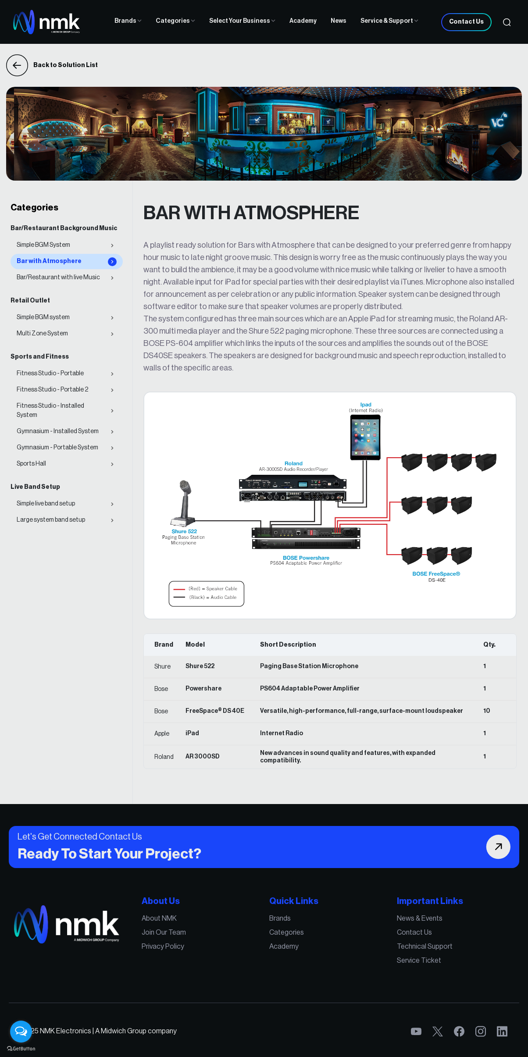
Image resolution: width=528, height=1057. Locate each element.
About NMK (160, 918)
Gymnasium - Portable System (57, 448)
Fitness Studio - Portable (50, 373)
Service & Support (389, 21)
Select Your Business (242, 21)
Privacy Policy (164, 946)
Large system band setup (51, 520)
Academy (303, 21)
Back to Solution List (52, 65)
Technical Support (423, 946)
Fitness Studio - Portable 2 (52, 390)
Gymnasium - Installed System (58, 431)
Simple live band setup (46, 504)
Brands (128, 21)
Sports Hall (31, 464)
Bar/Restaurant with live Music (58, 277)
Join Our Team (165, 932)
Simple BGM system (43, 317)
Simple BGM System (43, 245)
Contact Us (466, 22)
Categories (175, 21)
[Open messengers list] (21, 1032)
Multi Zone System (42, 334)
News (338, 21)
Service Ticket (417, 960)
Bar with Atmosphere (49, 261)
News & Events (418, 918)
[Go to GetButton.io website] (21, 1048)
